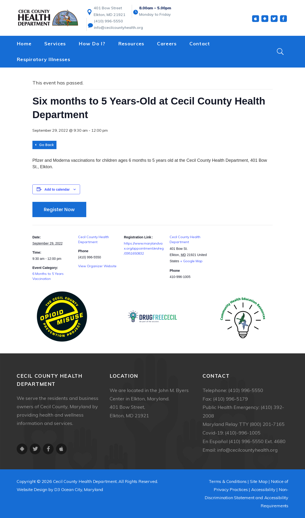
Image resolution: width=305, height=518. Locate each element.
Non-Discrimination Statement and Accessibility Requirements (246, 496)
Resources (131, 46)
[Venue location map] (240, 258)
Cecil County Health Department (85, 480)
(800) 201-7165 (267, 424)
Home (24, 46)
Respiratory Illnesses (43, 61)
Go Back (44, 144)
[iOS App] (255, 21)
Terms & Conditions (227, 480)
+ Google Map (191, 261)
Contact (199, 46)
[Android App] (264, 21)
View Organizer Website (97, 266)
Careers (167, 46)
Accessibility (263, 488)
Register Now (59, 209)
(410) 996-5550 (108, 23)
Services (55, 46)
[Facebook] (283, 21)
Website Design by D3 (38, 488)
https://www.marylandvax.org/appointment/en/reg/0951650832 (144, 248)
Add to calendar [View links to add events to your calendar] (57, 189)
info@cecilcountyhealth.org (118, 30)
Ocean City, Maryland (82, 488)
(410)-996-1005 (242, 432)
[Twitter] (274, 21)
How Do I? (92, 46)
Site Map (258, 480)
